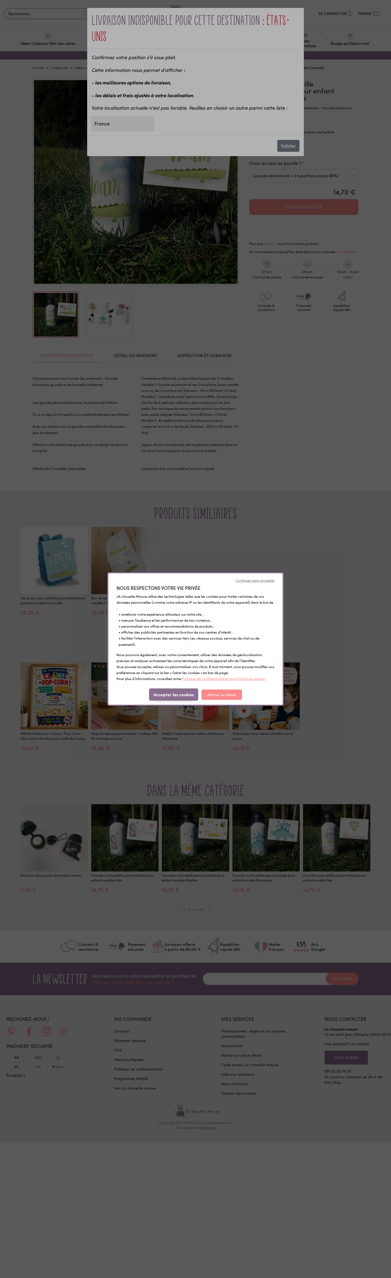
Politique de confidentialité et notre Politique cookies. (224, 678)
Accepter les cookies (173, 694)
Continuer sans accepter (255, 580)
